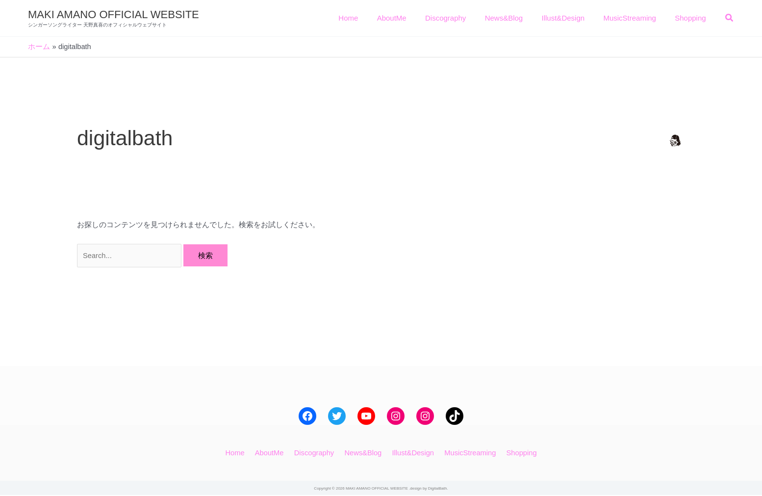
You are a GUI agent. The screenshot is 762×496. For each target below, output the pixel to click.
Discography (315, 453)
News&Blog (363, 453)
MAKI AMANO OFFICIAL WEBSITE (113, 14)
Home (241, 453)
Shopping (514, 453)
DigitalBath (437, 489)
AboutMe (273, 453)
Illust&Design (410, 453)
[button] (729, 19)
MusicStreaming (465, 453)
